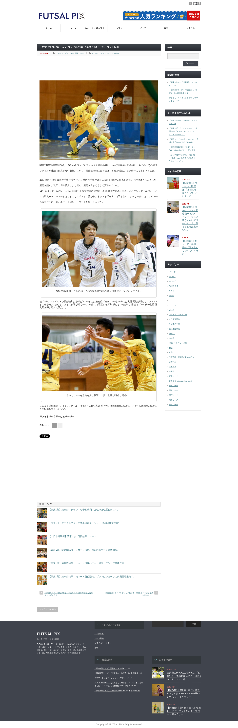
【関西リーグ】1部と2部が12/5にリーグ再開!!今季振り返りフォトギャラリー (68, 594)
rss (190, 3)
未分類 (171, 371)
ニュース (72, 28)
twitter (195, 3)
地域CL (172, 334)
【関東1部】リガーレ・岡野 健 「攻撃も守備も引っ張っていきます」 (190, 189)
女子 (171, 348)
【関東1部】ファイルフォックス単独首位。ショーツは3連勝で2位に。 (85, 523)
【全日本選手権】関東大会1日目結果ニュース (72, 536)
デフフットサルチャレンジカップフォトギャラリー (115, 678)
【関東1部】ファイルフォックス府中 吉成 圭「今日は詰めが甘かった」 (128, 594)
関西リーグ (173, 395)
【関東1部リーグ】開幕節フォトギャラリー (112, 668)
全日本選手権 (174, 319)
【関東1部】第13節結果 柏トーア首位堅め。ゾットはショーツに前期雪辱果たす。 (92, 576)
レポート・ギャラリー (95, 28)
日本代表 (172, 362)
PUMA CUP (173, 286)
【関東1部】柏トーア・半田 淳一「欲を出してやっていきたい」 (190, 247)
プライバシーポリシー (104, 643)
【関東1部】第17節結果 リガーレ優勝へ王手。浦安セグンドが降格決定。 (87, 563)
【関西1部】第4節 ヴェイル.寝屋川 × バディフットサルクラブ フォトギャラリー (184, 710)
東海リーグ (173, 376)
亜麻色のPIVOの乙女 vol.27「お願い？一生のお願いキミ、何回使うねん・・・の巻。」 (184, 675)
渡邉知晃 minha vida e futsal (180, 381)
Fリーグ (172, 272)
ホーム (48, 28)
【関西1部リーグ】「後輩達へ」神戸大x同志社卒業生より (118, 673)
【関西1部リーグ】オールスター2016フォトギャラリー (117, 690)
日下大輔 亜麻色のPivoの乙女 (181, 357)
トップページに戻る (47, 609)
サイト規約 (99, 638)
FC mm (95, 53)
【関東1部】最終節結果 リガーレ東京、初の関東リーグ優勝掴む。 (84, 549)
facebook (199, 3)
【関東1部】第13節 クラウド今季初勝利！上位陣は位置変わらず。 (84, 509)
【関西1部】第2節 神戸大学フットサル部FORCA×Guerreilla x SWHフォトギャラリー (183, 693)
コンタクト (189, 28)
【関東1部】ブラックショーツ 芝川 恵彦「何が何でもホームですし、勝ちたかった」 (183, 131)
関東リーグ (79, 53)
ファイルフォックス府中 (109, 53)
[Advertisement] (100, 68)
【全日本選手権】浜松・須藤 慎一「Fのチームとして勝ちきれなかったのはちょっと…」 (183, 158)
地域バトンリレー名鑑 (178, 343)
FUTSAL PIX (48, 634)
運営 (166, 28)
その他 (171, 291)
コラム (119, 28)
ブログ (142, 28)
